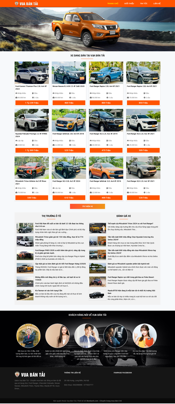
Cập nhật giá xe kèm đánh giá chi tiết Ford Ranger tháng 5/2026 (60, 264)
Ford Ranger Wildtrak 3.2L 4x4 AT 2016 (105, 181)
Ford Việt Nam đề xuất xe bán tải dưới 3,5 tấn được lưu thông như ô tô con (59, 225)
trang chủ (112, 3)
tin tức (143, 3)
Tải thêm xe (87, 207)
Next (171, 33)
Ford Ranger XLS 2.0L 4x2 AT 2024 (66, 181)
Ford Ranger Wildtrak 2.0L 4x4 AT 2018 (68, 134)
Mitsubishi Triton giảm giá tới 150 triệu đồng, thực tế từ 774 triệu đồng (59, 238)
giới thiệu (129, 3)
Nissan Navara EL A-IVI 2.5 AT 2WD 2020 (68, 86)
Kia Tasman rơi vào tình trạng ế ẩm (48, 291)
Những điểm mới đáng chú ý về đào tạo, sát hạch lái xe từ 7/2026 (57, 279)
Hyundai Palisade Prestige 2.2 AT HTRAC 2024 (31, 135)
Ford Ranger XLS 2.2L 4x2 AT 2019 (103, 134)
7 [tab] (99, 365)
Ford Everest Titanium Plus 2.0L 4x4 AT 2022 (31, 87)
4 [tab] (88, 365)
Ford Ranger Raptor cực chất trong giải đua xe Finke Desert (131, 277)
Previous (4, 33)
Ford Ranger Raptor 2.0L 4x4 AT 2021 (105, 86)
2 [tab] (80, 365)
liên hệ (156, 3)
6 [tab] (95, 365)
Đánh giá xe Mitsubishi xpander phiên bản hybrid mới (128, 264)
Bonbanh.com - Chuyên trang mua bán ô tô (104, 401)
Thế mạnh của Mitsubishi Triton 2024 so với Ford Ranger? (130, 224)
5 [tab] (91, 365)
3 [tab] (84, 365)
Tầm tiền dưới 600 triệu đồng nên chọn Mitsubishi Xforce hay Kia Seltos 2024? (132, 252)
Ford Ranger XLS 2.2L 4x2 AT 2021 (141, 134)
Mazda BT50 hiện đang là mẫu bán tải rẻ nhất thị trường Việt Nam (131, 292)
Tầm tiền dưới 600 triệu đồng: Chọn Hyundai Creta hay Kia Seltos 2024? (130, 238)
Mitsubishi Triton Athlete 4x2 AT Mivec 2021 (30, 182)
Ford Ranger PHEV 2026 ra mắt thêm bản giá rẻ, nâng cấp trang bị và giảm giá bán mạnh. (60, 252)
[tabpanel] (29, 342)
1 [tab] (77, 365)
